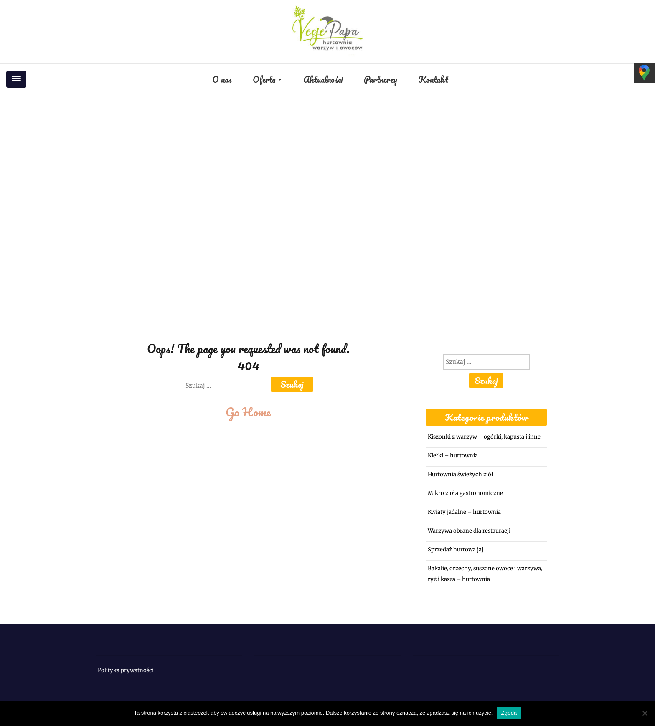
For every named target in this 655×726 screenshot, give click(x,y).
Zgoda (509, 713)
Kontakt (433, 79)
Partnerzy (380, 79)
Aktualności (323, 79)
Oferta (264, 79)
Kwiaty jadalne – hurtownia (464, 511)
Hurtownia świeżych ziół (460, 474)
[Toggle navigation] (16, 79)
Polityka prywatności (126, 670)
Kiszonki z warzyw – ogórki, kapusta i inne (484, 436)
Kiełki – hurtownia (453, 455)
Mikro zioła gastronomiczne (465, 493)
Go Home (248, 411)
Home (292, 171)
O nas (221, 79)
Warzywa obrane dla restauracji (469, 530)
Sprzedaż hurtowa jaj (455, 549)
